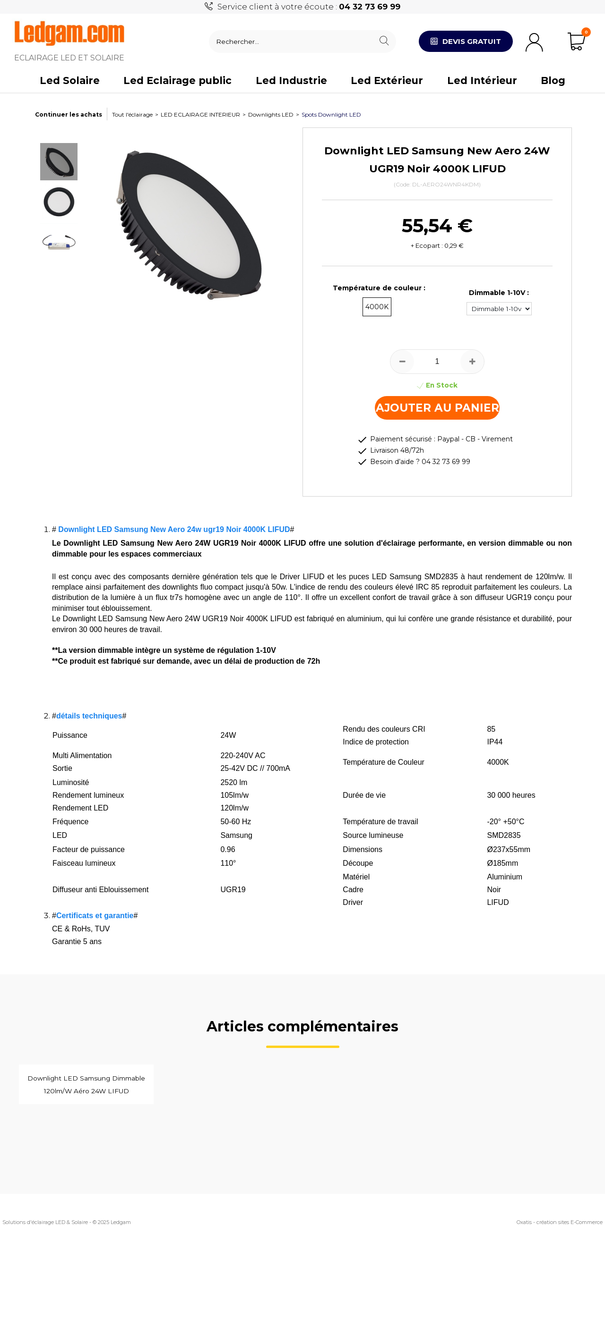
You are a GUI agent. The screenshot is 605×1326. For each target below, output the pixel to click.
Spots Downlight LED (331, 114)
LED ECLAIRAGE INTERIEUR (200, 114)
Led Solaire (70, 80)
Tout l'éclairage (132, 114)
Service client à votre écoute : (308, 6)
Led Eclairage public (177, 80)
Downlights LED (271, 114)
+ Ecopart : (427, 245)
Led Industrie (291, 80)
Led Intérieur (482, 80)
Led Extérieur (387, 80)
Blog (553, 80)
